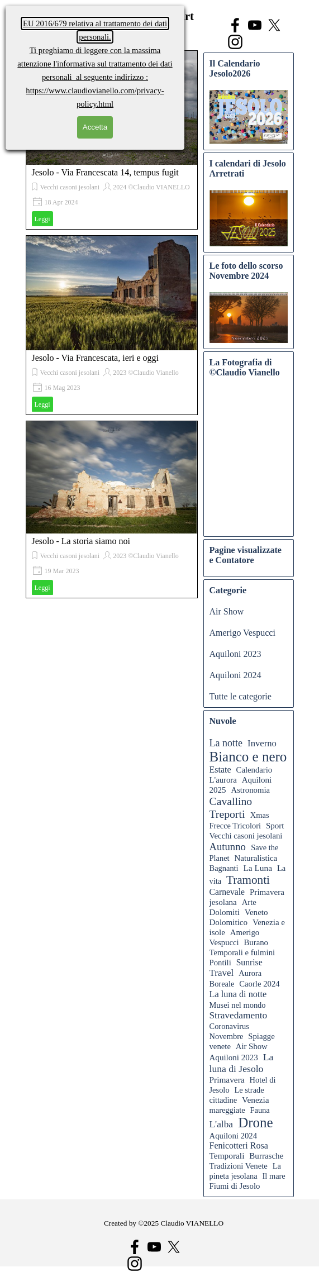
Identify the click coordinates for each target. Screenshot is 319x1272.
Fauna (259, 1110)
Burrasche (266, 1155)
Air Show (227, 611)
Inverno (262, 743)
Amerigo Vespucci (242, 632)
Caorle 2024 (259, 983)
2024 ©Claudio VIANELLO (151, 187)
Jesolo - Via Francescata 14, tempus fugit (105, 172)
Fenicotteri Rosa (239, 1145)
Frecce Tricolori (235, 825)
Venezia (255, 1099)
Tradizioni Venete (239, 1165)
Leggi (42, 219)
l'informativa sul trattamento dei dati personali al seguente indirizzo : (94, 64)
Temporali (227, 1155)
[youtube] (254, 25)
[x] (274, 25)
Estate (220, 769)
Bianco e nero (248, 756)
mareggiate (227, 1110)
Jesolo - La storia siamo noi (81, 541)
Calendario (254, 769)
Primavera (227, 1079)
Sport (275, 825)
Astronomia (250, 789)
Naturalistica (255, 858)
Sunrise (249, 962)
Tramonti (248, 880)
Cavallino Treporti (231, 807)
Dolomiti (225, 912)
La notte (226, 743)
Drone (255, 1122)
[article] (112, 325)
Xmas (259, 815)
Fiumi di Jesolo (235, 1186)
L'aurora (223, 779)
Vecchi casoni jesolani (70, 187)
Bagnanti (224, 868)
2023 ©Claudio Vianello (146, 373)
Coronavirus (229, 1026)
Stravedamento (239, 1015)
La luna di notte (238, 994)
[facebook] (235, 25)
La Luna (257, 868)
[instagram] (235, 42)
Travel (222, 973)
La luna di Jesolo (242, 1062)
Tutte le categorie (241, 696)
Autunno (228, 846)
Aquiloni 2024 (235, 675)
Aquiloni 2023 (235, 654)
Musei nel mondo (238, 1005)
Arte (249, 902)
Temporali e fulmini (242, 952)
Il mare (274, 1175)
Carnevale (227, 892)
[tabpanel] (164, 1229)
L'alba (222, 1124)
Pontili (220, 962)
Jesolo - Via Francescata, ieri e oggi (95, 358)
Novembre (227, 1036)
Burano (256, 942)
